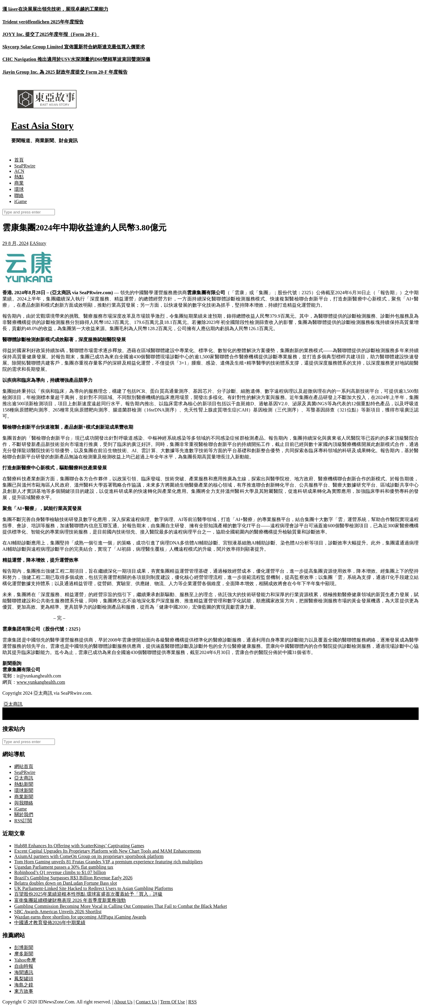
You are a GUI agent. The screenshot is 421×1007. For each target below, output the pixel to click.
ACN (19, 171)
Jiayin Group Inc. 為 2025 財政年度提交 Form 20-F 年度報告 (65, 72)
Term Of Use (172, 1001)
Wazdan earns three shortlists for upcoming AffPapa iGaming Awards (80, 916)
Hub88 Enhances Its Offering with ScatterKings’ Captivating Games (79, 845)
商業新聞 (23, 796)
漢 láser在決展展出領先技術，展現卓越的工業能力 (55, 9)
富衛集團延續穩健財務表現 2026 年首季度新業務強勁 (70, 900)
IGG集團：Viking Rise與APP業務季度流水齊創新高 (58, 710)
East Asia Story (42, 125)
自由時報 (23, 966)
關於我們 (23, 814)
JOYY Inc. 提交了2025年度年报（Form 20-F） (50, 34)
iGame (20, 201)
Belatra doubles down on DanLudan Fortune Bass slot (65, 883)
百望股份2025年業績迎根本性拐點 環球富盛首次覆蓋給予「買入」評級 (88, 894)
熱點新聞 (23, 784)
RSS (192, 1001)
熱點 (19, 176)
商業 (19, 183)
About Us (123, 1001)
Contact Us (146, 1001)
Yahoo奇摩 (25, 959)
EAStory (38, 243)
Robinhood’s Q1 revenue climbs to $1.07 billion (60, 872)
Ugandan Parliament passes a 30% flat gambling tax (63, 867)
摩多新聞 (23, 953)
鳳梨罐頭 (23, 978)
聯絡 (19, 195)
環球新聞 (23, 790)
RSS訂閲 (23, 820)
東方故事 (23, 991)
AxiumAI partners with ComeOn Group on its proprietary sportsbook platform (88, 856)
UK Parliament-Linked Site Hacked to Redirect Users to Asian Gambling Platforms (93, 888)
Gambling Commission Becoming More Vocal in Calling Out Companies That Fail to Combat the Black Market (120, 906)
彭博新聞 (23, 947)
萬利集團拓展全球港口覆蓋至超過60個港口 (50, 716)
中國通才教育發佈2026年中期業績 (49, 922)
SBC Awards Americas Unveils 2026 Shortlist (57, 911)
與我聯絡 (23, 802)
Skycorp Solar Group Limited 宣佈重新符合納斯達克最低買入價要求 (73, 46)
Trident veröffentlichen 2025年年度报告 (43, 21)
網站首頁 (23, 766)
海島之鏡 (23, 984)
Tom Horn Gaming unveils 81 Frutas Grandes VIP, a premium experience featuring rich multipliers (108, 861)
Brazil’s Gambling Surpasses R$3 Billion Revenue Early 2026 (73, 877)
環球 (19, 189)
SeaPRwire (24, 165)
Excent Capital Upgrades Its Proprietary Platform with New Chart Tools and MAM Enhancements (107, 851)
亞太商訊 (13, 704)
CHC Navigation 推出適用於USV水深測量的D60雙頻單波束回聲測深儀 (76, 59)
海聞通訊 (23, 972)
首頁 (19, 159)
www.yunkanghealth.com (41, 682)
